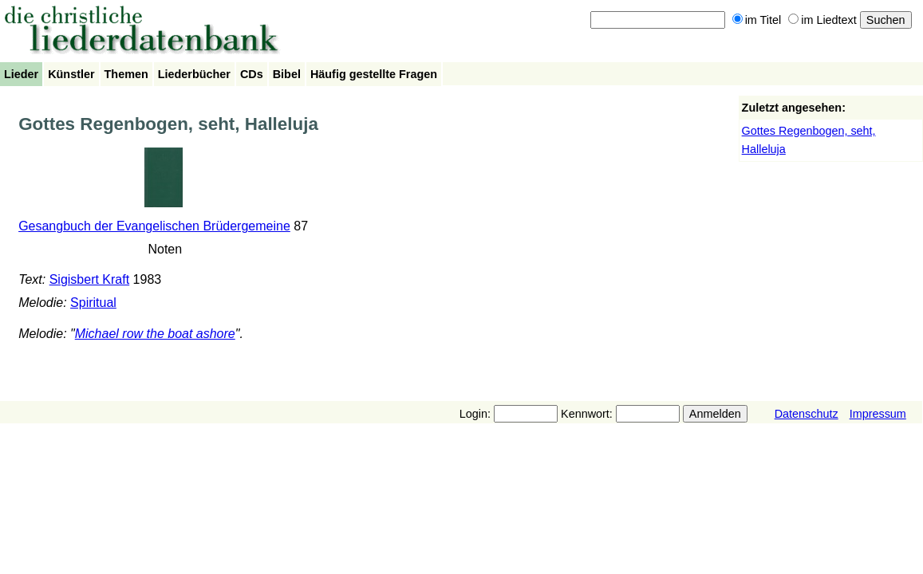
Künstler (71, 74)
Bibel (287, 74)
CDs (251, 74)
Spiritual (93, 302)
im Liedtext (822, 20)
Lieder (21, 74)
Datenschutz (806, 413)
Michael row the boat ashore (155, 333)
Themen (126, 74)
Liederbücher (194, 74)
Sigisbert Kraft (89, 279)
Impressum (878, 413)
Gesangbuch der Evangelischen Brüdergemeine (154, 226)
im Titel (757, 20)
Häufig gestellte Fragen (373, 74)
